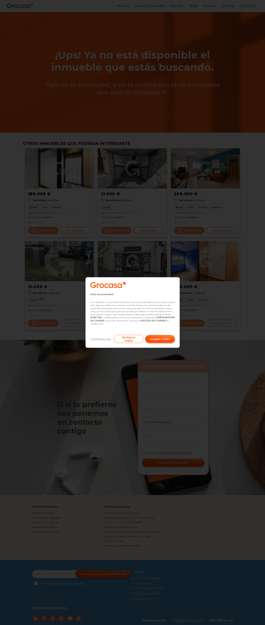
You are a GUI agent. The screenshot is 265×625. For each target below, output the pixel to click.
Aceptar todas (160, 339)
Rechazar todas (129, 339)
